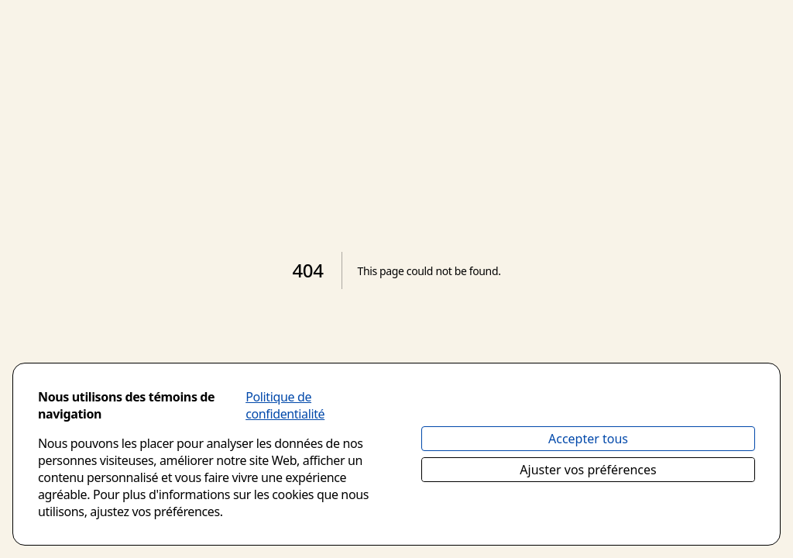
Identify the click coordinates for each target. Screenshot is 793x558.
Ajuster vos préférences (588, 469)
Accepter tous (588, 438)
